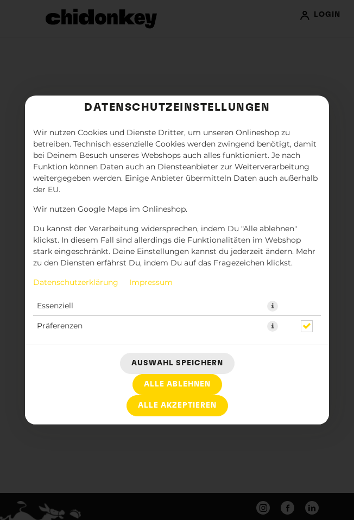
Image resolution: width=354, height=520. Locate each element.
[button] (272, 306)
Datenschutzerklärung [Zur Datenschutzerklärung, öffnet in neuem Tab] (75, 283)
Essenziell (55, 306)
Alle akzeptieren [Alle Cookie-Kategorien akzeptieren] (177, 405)
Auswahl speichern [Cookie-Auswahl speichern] (177, 363)
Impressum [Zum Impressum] (151, 283)
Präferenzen (60, 326)
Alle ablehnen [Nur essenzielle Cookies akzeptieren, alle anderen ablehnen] (177, 384)
